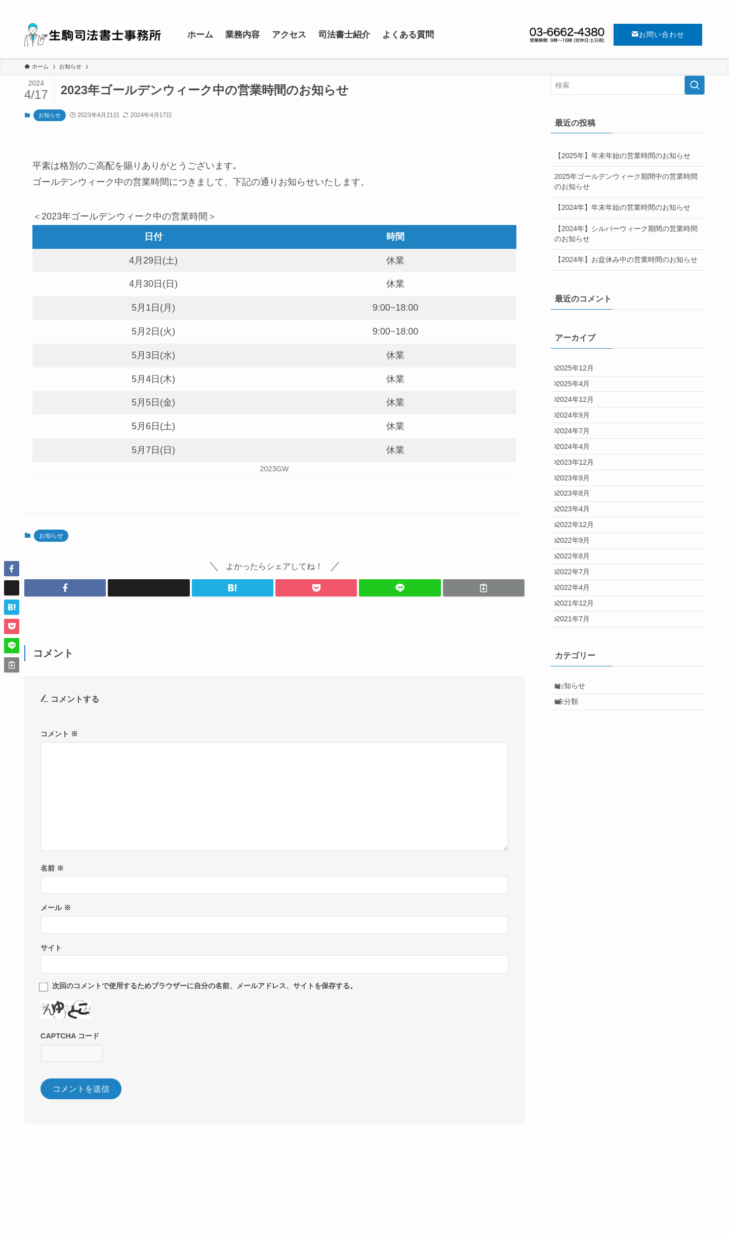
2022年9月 (578, 603)
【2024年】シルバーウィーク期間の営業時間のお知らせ (626, 234)
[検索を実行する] (694, 85)
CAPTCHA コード (69, 1036)
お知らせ (49, 115)
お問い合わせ (657, 34)
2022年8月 (578, 623)
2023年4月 (578, 560)
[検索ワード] (628, 85)
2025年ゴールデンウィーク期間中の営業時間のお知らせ (626, 181)
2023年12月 (580, 497)
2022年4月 (578, 665)
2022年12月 (580, 581)
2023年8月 (578, 539)
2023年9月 (578, 518)
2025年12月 (580, 370)
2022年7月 (578, 645)
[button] (65, 587)
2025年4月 (578, 392)
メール (55, 908)
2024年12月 (580, 412)
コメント (59, 734)
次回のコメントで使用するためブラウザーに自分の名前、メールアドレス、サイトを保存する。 (204, 986)
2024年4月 (578, 476)
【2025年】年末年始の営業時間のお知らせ (622, 156)
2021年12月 (580, 687)
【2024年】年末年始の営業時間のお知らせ (622, 207)
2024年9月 (578, 434)
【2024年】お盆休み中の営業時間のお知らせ (626, 259)
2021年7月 (578, 708)
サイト (51, 948)
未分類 (574, 801)
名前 (52, 868)
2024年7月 (578, 455)
